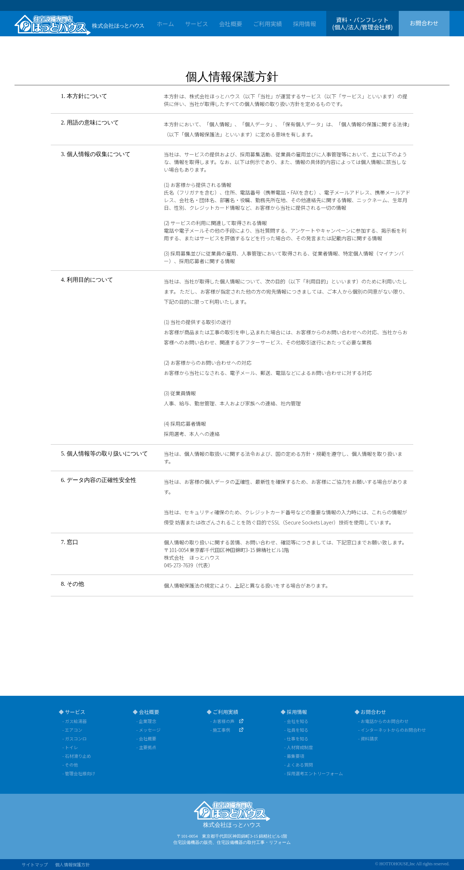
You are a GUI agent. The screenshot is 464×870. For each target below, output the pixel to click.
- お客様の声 (222, 721)
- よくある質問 (298, 764)
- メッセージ (148, 730)
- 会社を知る (296, 721)
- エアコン (72, 730)
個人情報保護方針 (72, 864)
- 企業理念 (146, 721)
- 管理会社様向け (78, 773)
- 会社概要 (146, 738)
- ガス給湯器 (74, 721)
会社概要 (230, 23)
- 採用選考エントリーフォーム (313, 773)
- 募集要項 (294, 756)
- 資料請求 (368, 738)
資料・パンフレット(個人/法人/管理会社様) (362, 23)
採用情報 (304, 23)
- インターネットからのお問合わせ (389, 730)
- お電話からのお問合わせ (383, 721)
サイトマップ (35, 864)
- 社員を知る (296, 730)
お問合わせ (424, 23)
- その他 (70, 764)
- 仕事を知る (296, 738)
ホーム (165, 23)
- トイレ (70, 747)
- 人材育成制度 (298, 747)
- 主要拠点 (146, 747)
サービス (196, 23)
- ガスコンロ (74, 738)
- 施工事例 (220, 730)
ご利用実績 (267, 23)
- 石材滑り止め (76, 756)
